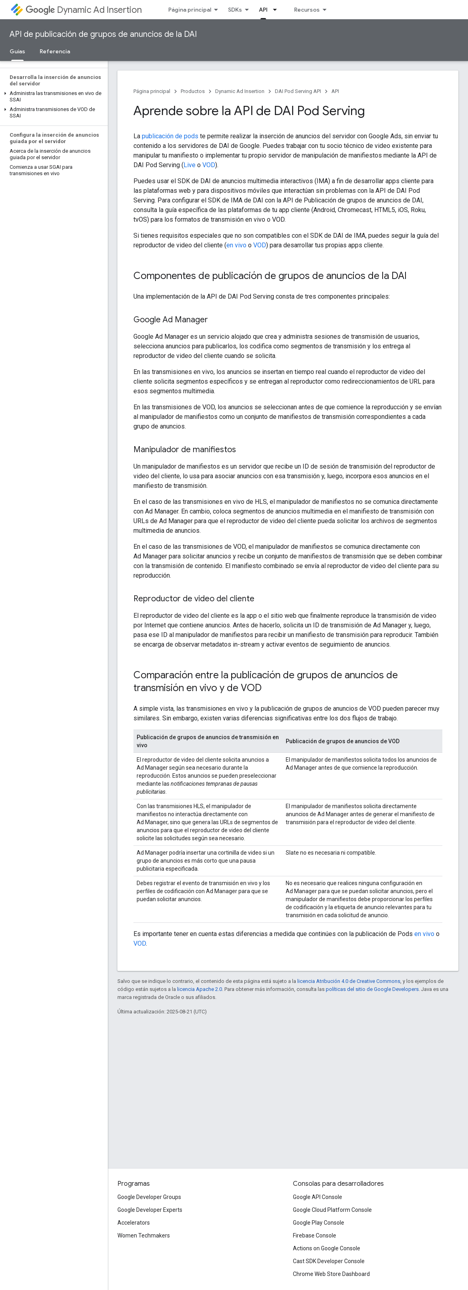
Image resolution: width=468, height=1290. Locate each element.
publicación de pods (170, 136)
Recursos (307, 9)
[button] (52, 97)
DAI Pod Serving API (298, 91)
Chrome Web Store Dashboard (331, 1274)
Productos (193, 91)
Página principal (189, 9)
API (335, 91)
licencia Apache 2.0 (199, 989)
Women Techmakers (143, 1235)
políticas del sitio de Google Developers (372, 989)
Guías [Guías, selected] (17, 51)
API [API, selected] (263, 9)
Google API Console (317, 1197)
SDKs (235, 9)
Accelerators (133, 1222)
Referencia (55, 51)
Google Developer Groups (149, 1197)
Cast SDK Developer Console (329, 1261)
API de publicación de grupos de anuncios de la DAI (103, 34)
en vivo (236, 245)
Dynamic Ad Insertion (84, 9)
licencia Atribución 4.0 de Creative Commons (348, 981)
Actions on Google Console (326, 1248)
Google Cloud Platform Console (332, 1210)
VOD (208, 165)
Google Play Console (318, 1222)
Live (190, 165)
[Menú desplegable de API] (277, 9)
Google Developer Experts (149, 1210)
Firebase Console (314, 1235)
